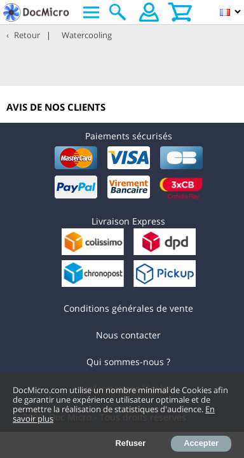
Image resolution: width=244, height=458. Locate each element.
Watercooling (87, 35)
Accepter (201, 443)
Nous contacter (128, 335)
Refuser (131, 443)
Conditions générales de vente (128, 308)
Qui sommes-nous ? (128, 362)
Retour (27, 35)
